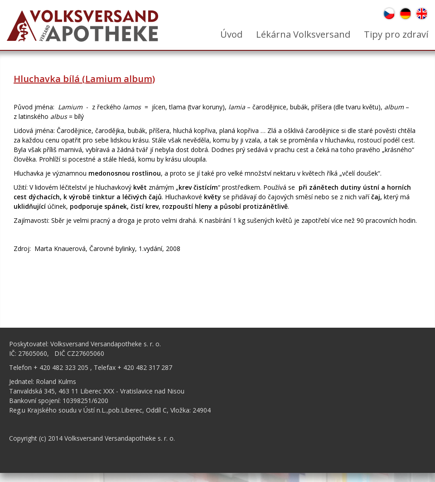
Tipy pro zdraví (396, 34)
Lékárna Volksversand (303, 34)
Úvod (231, 34)
